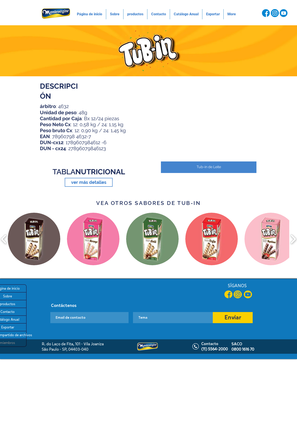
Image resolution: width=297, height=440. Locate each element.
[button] (208, 124)
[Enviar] (233, 317)
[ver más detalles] (89, 182)
